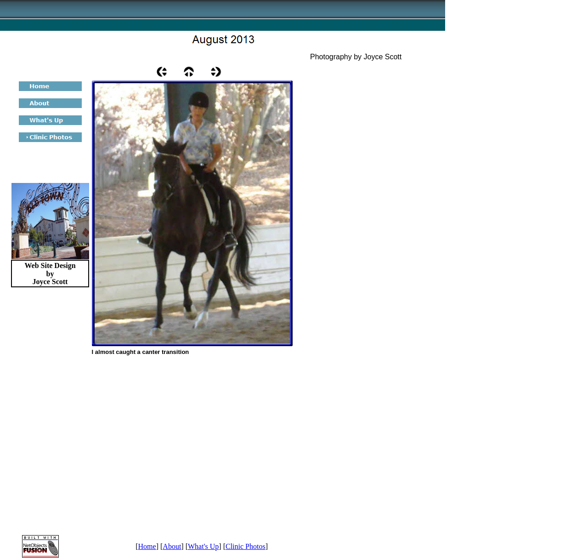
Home (147, 546)
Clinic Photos (246, 546)
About (172, 546)
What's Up (203, 546)
